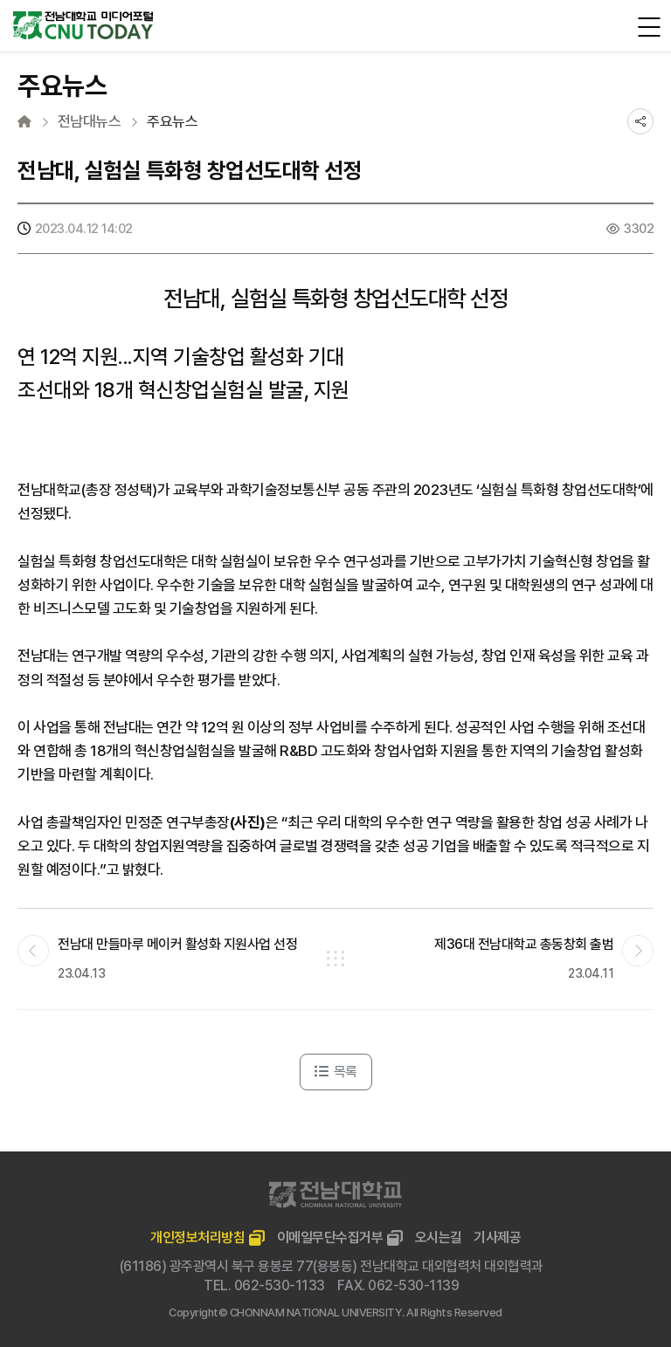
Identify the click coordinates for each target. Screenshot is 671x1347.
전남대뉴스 (89, 121)
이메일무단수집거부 (330, 1237)
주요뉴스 (172, 121)
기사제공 (497, 1237)
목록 (336, 1071)
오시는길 (438, 1237)
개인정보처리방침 (197, 1237)
